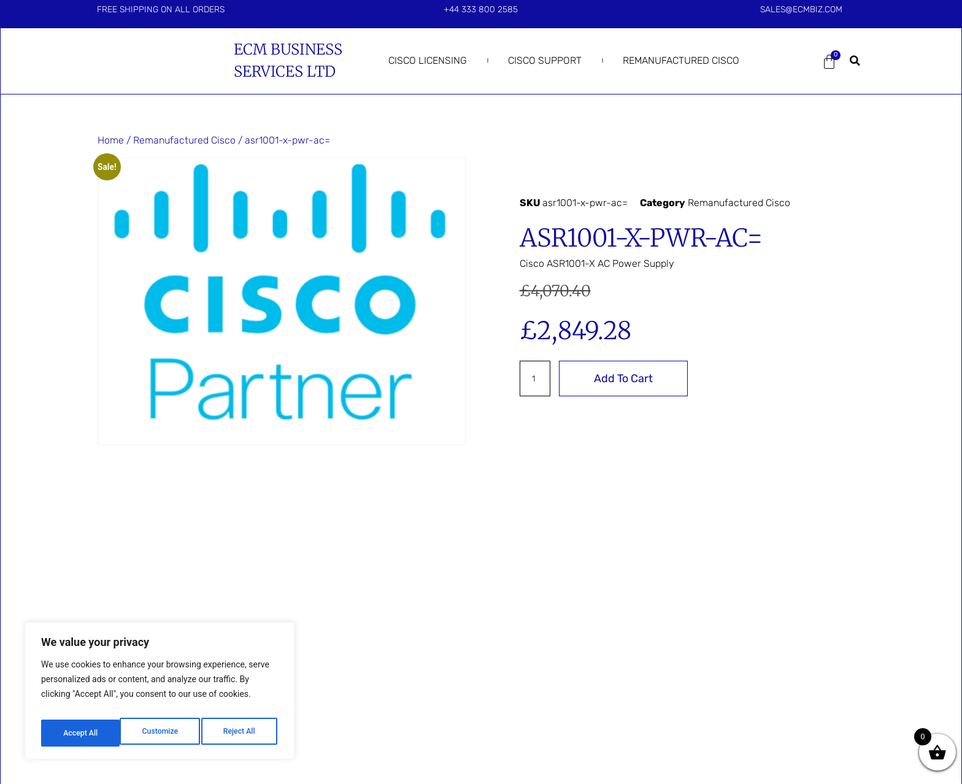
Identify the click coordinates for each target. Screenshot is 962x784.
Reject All (160, 733)
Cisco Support (545, 60)
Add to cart (628, 378)
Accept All (240, 733)
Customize (80, 733)
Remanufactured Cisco (681, 60)
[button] (855, 61)
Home (111, 140)
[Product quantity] (537, 378)
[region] (159, 695)
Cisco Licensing (427, 60)
